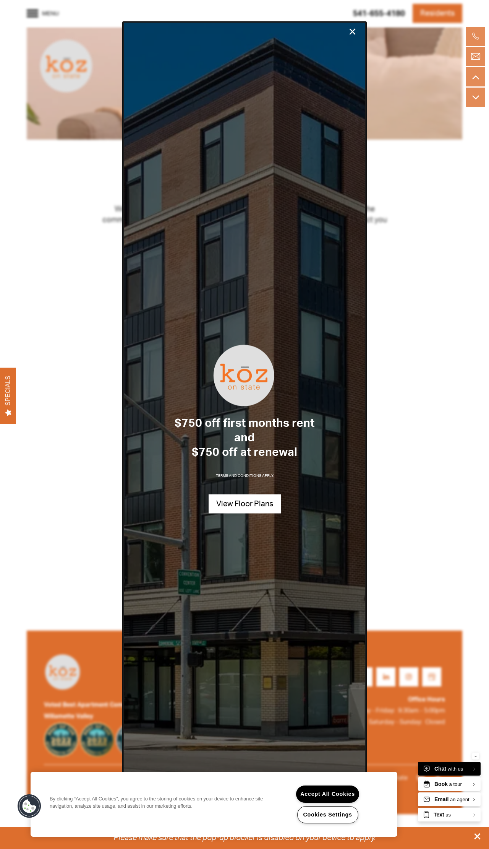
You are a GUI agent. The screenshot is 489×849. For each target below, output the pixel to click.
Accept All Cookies (327, 794)
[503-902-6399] (475, 36)
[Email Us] (475, 56)
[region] (214, 804)
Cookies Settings (327, 815)
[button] (477, 836)
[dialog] (244, 424)
